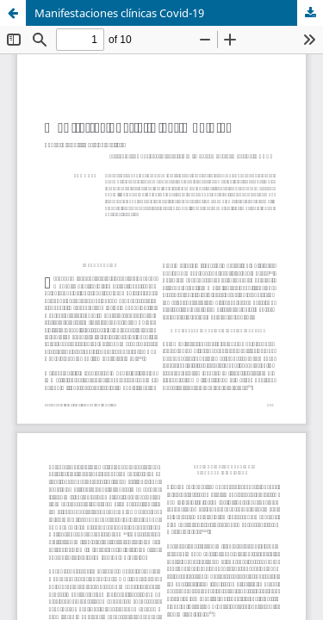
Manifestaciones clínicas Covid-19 (119, 13)
